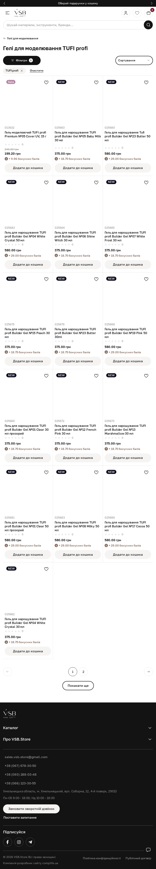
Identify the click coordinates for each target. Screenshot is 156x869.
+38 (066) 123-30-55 (20, 783)
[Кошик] (148, 12)
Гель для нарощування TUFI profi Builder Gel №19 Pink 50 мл (126, 333)
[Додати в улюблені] (46, 82)
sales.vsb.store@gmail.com (26, 757)
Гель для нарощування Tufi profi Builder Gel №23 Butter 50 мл (127, 136)
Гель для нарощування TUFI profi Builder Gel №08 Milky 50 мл (77, 526)
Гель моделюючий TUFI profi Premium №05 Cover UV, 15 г (25, 134)
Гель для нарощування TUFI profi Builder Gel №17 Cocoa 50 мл (127, 526)
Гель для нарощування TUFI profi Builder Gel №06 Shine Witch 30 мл (75, 236)
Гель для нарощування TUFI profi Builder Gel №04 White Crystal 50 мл (25, 236)
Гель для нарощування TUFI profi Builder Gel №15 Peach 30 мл (27, 333)
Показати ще (78, 685)
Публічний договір (138, 858)
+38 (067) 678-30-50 (20, 766)
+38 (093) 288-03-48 (21, 774)
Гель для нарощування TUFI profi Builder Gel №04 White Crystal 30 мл (25, 622)
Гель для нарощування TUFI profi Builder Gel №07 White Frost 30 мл (125, 236)
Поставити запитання (20, 817)
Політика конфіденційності (102, 858)
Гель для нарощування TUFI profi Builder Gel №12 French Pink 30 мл (75, 429)
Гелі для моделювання (20, 38)
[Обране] (137, 12)
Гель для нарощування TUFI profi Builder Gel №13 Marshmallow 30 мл (125, 429)
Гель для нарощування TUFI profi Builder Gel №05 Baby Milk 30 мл (78, 136)
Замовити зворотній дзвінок (31, 809)
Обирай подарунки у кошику (78, 3)
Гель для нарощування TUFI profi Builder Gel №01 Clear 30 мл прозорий (27, 429)
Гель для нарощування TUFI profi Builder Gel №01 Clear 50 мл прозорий (27, 526)
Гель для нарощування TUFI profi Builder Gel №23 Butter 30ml (75, 333)
